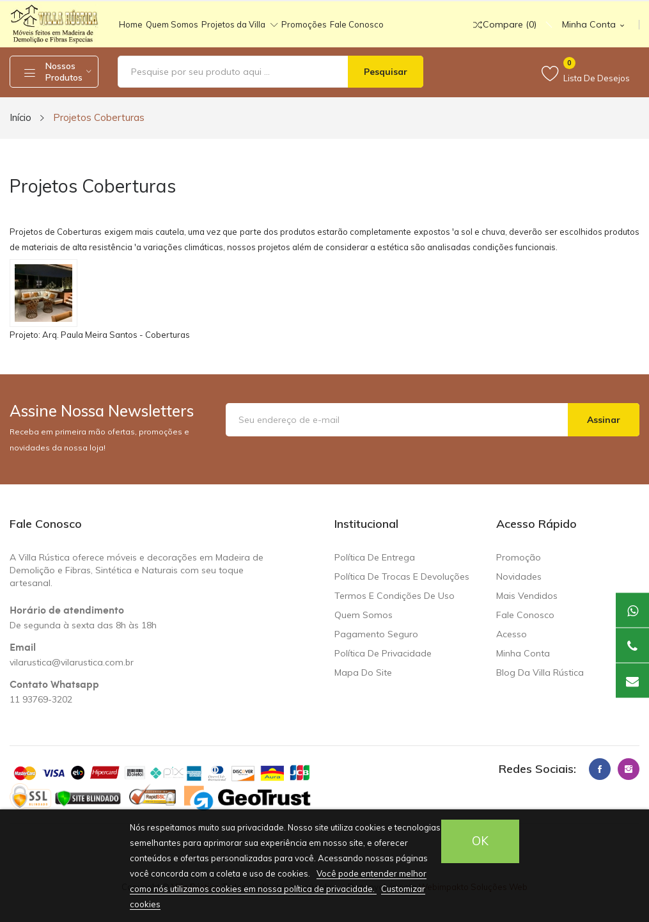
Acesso (511, 634)
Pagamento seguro (376, 634)
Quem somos (363, 615)
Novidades (519, 576)
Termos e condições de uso (394, 595)
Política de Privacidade (383, 653)
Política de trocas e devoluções (401, 576)
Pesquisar (385, 71)
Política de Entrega (374, 557)
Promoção (518, 557)
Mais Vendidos (527, 595)
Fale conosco (525, 615)
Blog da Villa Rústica (540, 672)
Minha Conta (523, 653)
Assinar (603, 419)
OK (480, 841)
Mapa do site (363, 672)
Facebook (600, 769)
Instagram (628, 769)
